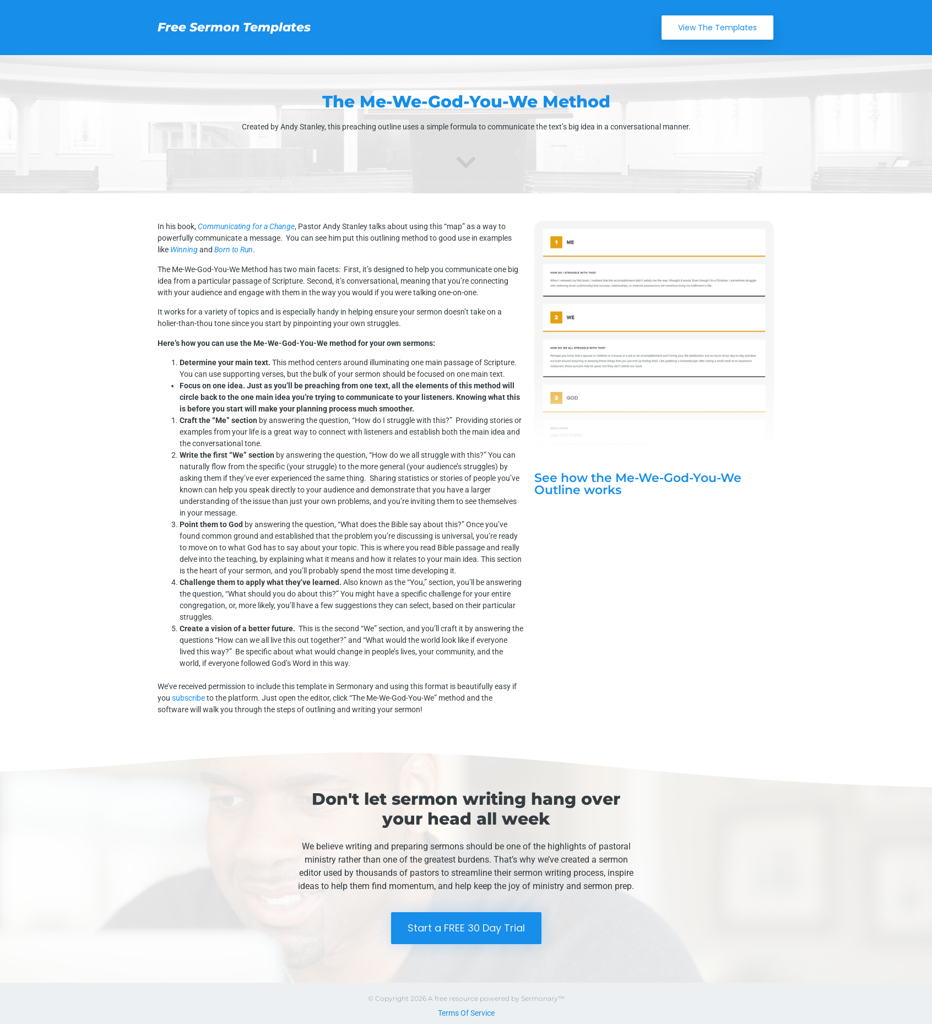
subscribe (188, 697)
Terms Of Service (466, 1013)
